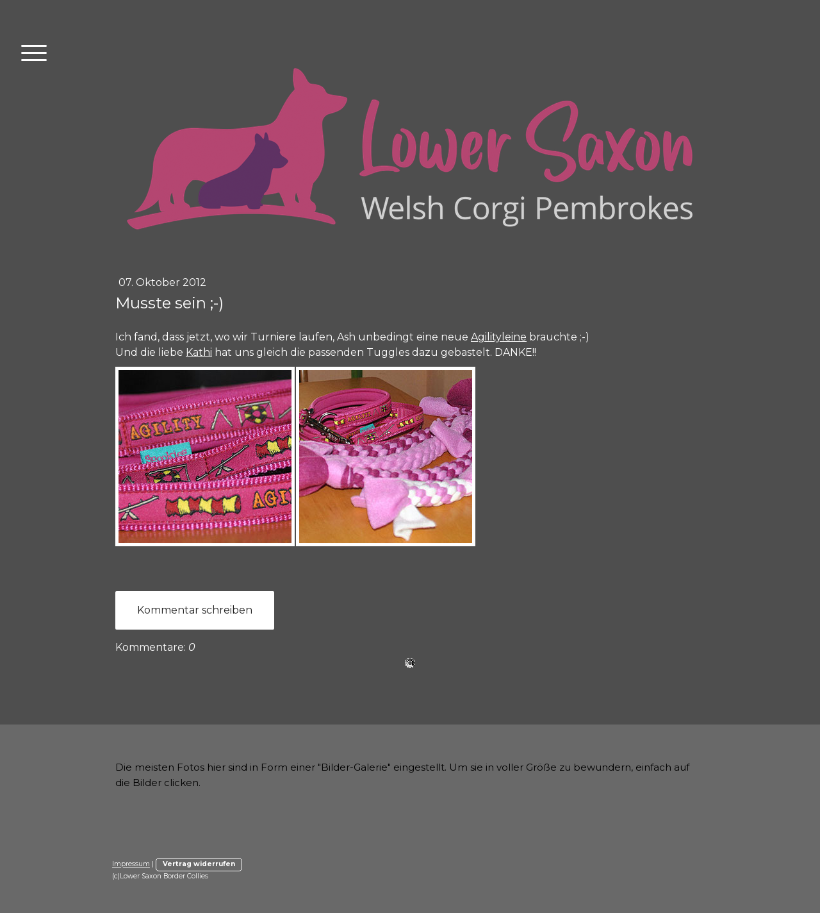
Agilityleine (499, 337)
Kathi (199, 352)
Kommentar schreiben (194, 610)
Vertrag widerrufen (199, 864)
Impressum (131, 864)
